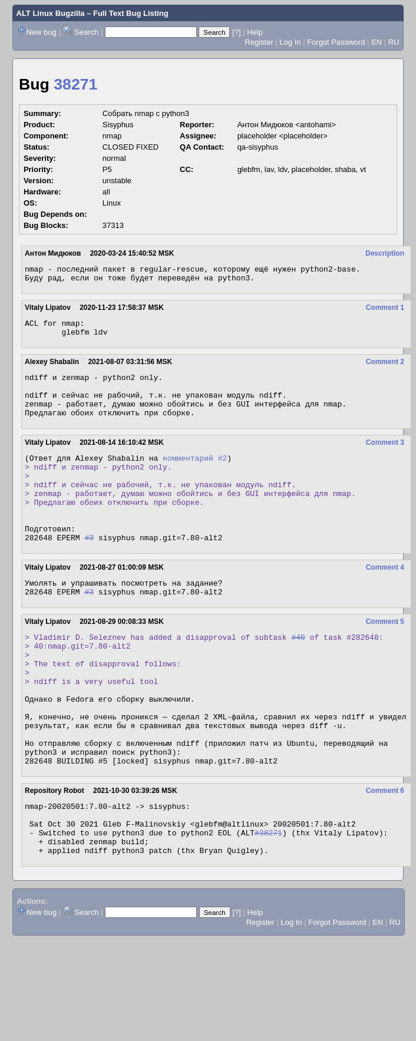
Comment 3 (385, 458)
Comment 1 (385, 311)
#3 (89, 571)
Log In (290, 42)
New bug (42, 32)
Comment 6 (385, 854)
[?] (236, 32)
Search (86, 32)
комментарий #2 (195, 475)
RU (394, 42)
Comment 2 (385, 369)
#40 (298, 675)
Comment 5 (385, 659)
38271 (75, 84)
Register (259, 42)
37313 (113, 225)
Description (384, 253)
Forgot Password (336, 42)
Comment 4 (385, 601)
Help (255, 32)
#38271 (268, 903)
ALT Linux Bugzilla (50, 13)
